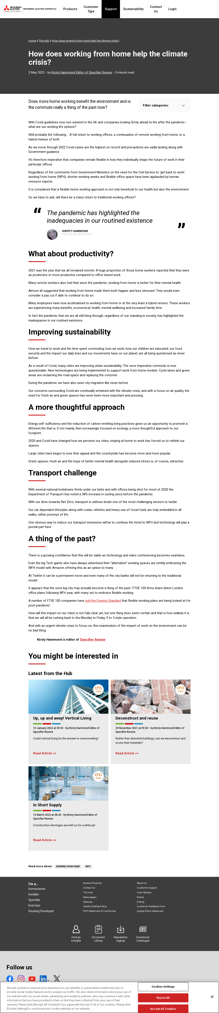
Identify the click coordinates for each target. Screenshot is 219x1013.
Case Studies (144, 892)
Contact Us (169, 9)
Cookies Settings (163, 988)
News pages (89, 897)
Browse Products (92, 883)
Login (188, 9)
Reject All (163, 999)
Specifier (34, 900)
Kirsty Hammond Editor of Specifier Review (82, 72)
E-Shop (140, 902)
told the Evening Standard (103, 601)
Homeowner (37, 889)
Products (73, 9)
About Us (142, 883)
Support (121, 9)
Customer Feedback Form (151, 906)
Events (140, 897)
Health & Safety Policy (95, 906)
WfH (88, 866)
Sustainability (144, 9)
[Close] (212, 998)
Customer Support (147, 887)
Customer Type (97, 9)
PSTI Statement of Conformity (99, 911)
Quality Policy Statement (150, 911)
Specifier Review (92, 639)
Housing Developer (41, 911)
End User (34, 905)
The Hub (88, 892)
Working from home (68, 866)
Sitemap (87, 902)
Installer (33, 894)
